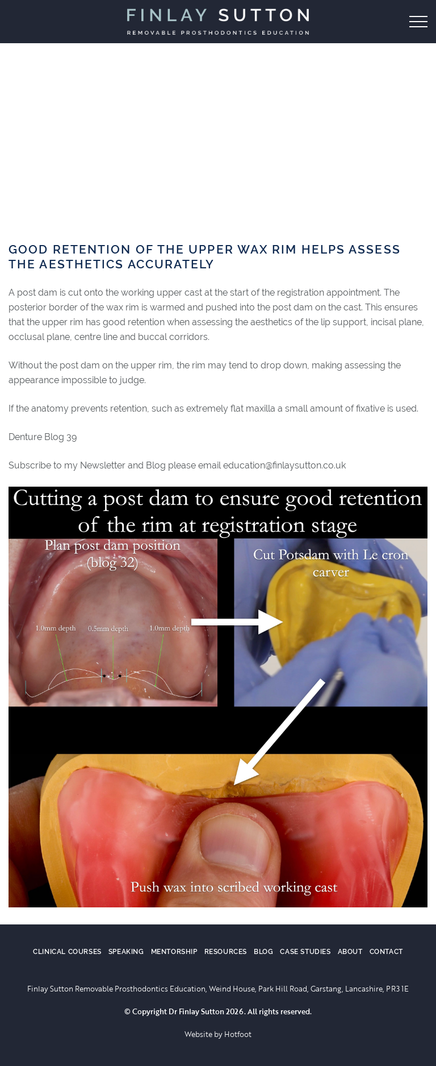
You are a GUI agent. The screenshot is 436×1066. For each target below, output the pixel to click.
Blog (263, 952)
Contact (386, 952)
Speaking (126, 952)
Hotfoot (237, 1034)
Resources (225, 952)
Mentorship (174, 952)
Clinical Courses (67, 952)
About (350, 952)
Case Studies (305, 952)
